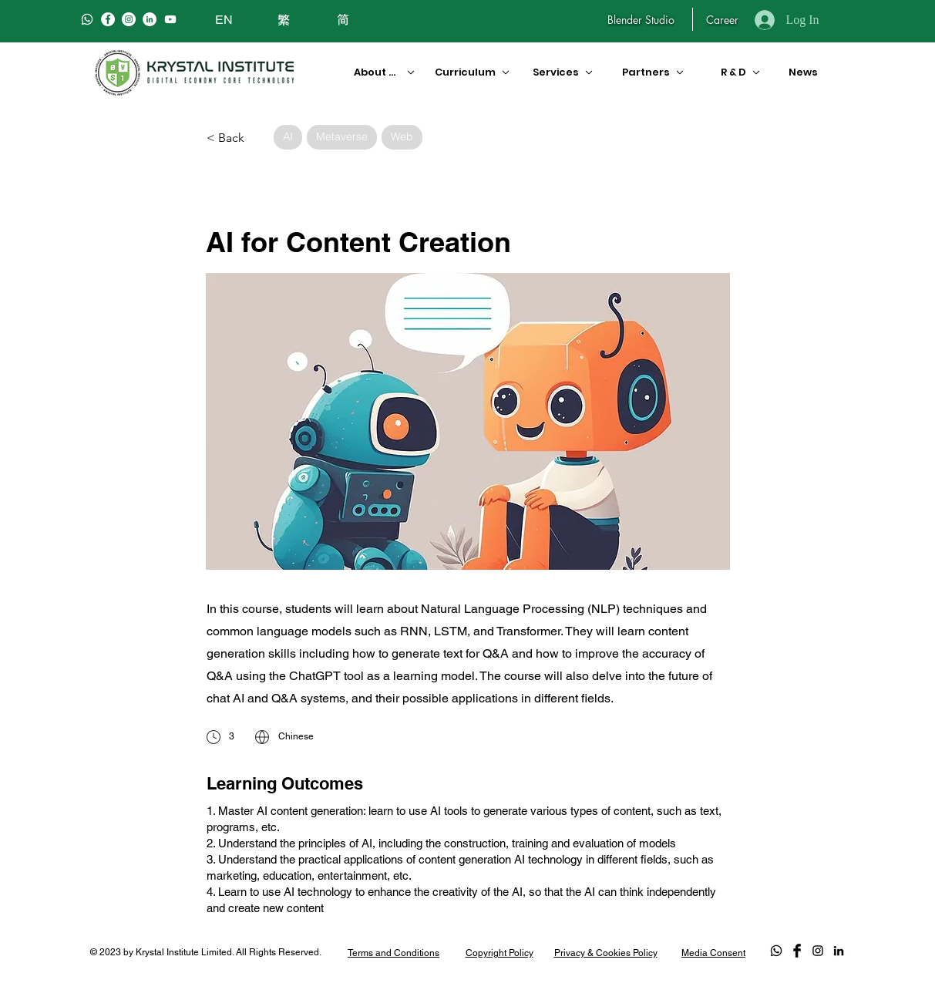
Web (401, 136)
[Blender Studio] (641, 19)
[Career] (722, 19)
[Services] (561, 72)
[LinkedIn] (149, 19)
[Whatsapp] (87, 19)
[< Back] (235, 138)
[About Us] (379, 72)
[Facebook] (108, 19)
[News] (800, 72)
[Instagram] (129, 19)
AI (287, 136)
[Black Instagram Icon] (818, 951)
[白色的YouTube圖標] (170, 19)
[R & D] (735, 72)
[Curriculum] (466, 72)
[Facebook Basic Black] (797, 951)
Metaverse (341, 136)
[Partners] (654, 72)
